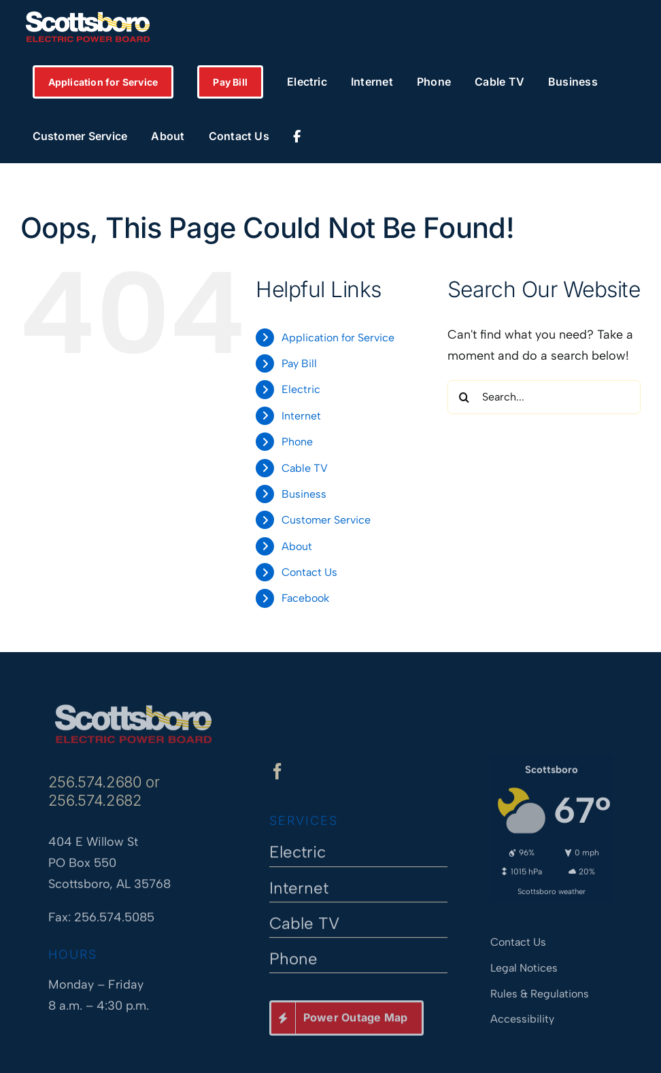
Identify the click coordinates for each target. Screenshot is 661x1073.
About (297, 546)
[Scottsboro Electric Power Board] (133, 703)
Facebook (305, 598)
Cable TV (305, 468)
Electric (301, 389)
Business (304, 494)
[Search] (464, 397)
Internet (301, 415)
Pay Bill (299, 363)
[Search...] (544, 397)
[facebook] (277, 776)
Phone (297, 441)
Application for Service (338, 337)
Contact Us (309, 572)
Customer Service (326, 519)
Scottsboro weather (552, 885)
